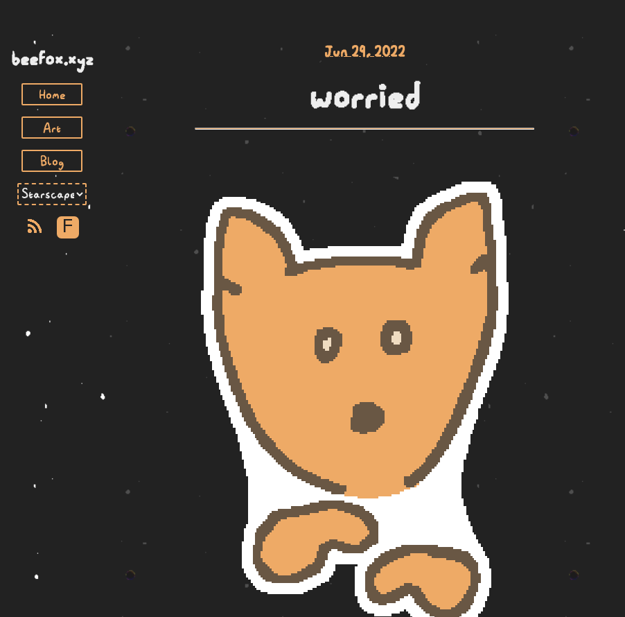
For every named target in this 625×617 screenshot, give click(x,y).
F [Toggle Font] (67, 227)
